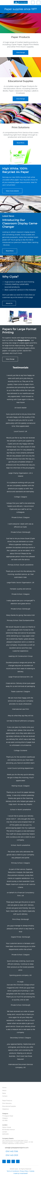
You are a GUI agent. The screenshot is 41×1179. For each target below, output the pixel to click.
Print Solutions (6, 1103)
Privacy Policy (24, 1171)
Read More (20, 143)
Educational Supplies (9, 1106)
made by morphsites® (20, 1173)
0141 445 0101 (12, 1155)
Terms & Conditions (13, 1171)
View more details (12, 191)
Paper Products (7, 1100)
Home (4, 1087)
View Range (20, 52)
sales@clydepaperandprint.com (17, 1147)
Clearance (5, 1109)
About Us (9, 303)
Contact (4, 1096)
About (4, 1090)
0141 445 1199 (12, 1151)
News (4, 1093)
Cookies (31, 1171)
